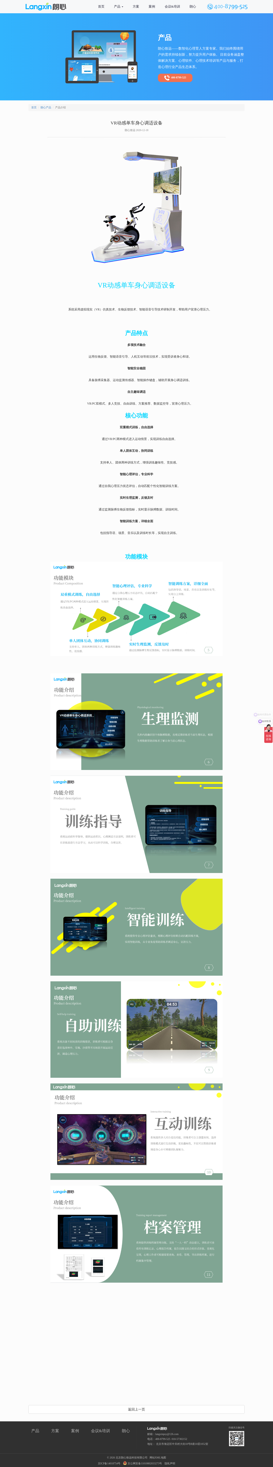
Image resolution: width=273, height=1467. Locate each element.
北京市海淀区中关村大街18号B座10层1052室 (182, 1444)
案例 (152, 6)
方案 (136, 6)
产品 (118, 6)
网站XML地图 (158, 1457)
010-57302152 (179, 1439)
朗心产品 (46, 107)
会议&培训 (172, 6)
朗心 (193, 6)
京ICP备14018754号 (109, 1463)
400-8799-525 (175, 78)
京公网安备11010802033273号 (142, 1463)
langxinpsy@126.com (167, 1434)
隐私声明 (170, 1463)
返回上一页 (136, 1409)
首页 (101, 6)
